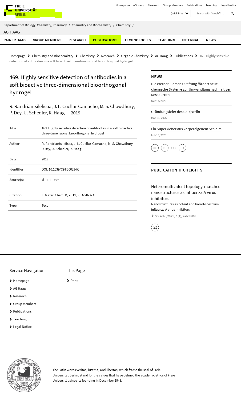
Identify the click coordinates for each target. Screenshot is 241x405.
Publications (194, 5)
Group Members (173, 5)
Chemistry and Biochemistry (93, 25)
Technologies (138, 40)
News (211, 40)
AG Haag (138, 5)
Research (153, 5)
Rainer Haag (15, 40)
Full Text (51, 179)
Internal (190, 40)
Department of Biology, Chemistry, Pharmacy (37, 25)
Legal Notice (228, 5)
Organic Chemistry (135, 55)
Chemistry (125, 25)
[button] (155, 147)
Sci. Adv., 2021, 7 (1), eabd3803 (174, 216)
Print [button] (74, 279)
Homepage (123, 5)
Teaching (211, 5)
